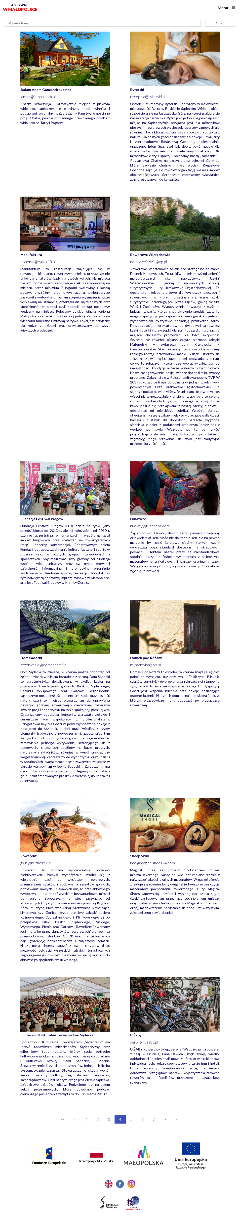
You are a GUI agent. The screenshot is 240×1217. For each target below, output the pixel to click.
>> (177, 1119)
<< (63, 1119)
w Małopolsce (20, 7)
